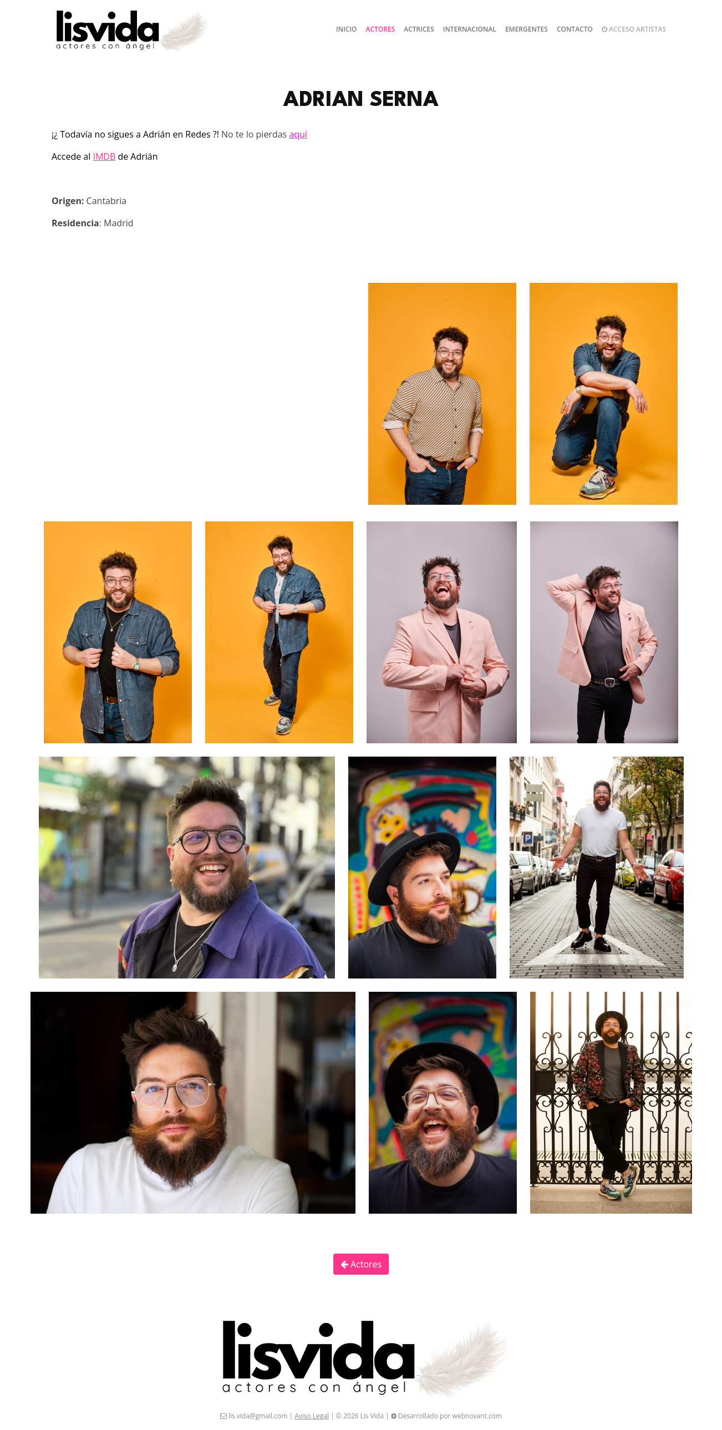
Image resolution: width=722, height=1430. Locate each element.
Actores (380, 29)
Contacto (575, 29)
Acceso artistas (634, 29)
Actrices (419, 29)
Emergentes (526, 29)
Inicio (346, 29)
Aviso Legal (311, 1416)
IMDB (104, 156)
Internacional (469, 29)
